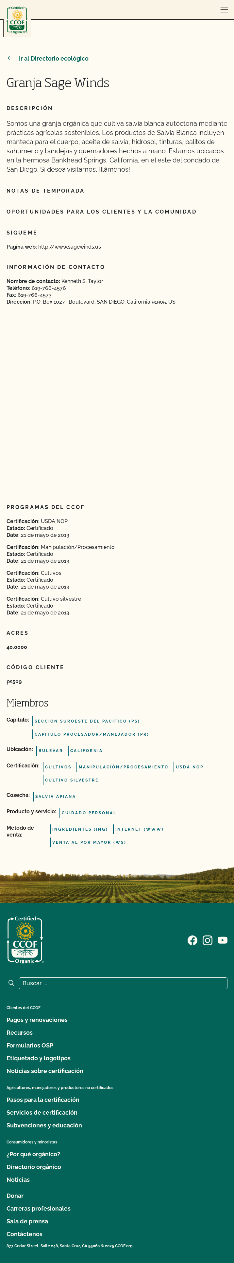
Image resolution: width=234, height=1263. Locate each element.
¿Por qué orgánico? (33, 1154)
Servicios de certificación (42, 1112)
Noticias (18, 1179)
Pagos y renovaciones (37, 1019)
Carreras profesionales (39, 1208)
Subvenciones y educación (44, 1125)
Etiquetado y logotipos (39, 1058)
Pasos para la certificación (43, 1099)
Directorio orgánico (34, 1166)
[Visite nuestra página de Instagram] (207, 940)
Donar (15, 1195)
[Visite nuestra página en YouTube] (222, 940)
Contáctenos (24, 1234)
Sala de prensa (27, 1221)
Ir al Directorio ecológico (48, 58)
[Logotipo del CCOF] (17, 20)
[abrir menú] (224, 9)
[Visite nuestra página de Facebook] (192, 940)
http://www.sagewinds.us (69, 247)
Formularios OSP (30, 1045)
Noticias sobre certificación (45, 1070)
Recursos (20, 1032)
